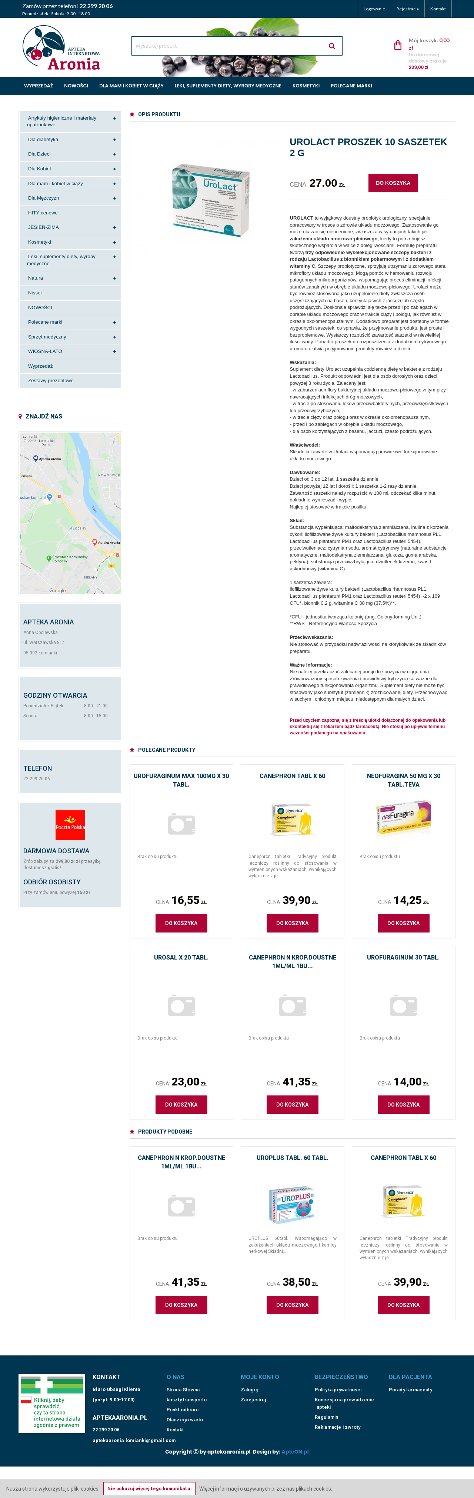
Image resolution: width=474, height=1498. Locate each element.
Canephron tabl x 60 (292, 776)
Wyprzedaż (38, 85)
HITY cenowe (43, 213)
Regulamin (326, 1411)
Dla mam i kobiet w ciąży (131, 85)
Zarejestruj (253, 1394)
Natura (35, 278)
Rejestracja (408, 8)
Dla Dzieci (39, 154)
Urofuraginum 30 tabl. (403, 957)
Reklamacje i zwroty (338, 1421)
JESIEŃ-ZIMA (43, 227)
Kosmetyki (306, 85)
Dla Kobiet (39, 168)
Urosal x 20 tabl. (181, 957)
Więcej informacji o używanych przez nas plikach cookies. (265, 1489)
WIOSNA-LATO (45, 351)
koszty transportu (187, 1394)
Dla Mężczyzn (43, 198)
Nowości (76, 85)
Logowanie (374, 8)
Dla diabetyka (43, 139)
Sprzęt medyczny (47, 337)
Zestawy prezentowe (51, 380)
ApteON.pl (295, 1446)
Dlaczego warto (185, 1414)
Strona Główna (183, 1384)
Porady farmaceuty (410, 1384)
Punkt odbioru (183, 1404)
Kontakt (438, 8)
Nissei (35, 293)
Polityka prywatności (338, 1384)
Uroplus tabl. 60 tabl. (292, 1157)
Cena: (181, 900)
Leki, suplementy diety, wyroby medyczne (228, 85)
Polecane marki (351, 85)
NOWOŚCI (40, 307)
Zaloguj (249, 1384)
